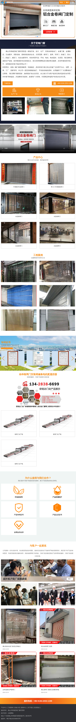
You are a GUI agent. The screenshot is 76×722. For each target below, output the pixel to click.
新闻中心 (24, 707)
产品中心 (4, 707)
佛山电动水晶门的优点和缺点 (12, 646)
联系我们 (37, 707)
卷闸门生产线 (19, 434)
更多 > (70, 579)
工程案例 (10, 707)
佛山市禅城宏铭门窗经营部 (16, 710)
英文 (67, 2)
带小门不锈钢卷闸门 (57, 187)
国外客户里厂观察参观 (15, 579)
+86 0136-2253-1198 (64, 83)
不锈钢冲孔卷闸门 (18, 187)
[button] (72, 358)
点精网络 (10, 713)
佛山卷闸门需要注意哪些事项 (50, 689)
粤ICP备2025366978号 (14, 718)
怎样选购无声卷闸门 (9, 689)
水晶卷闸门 (18, 216)
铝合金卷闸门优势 (46, 646)
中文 (61, 2)
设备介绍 (17, 707)
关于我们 (30, 707)
